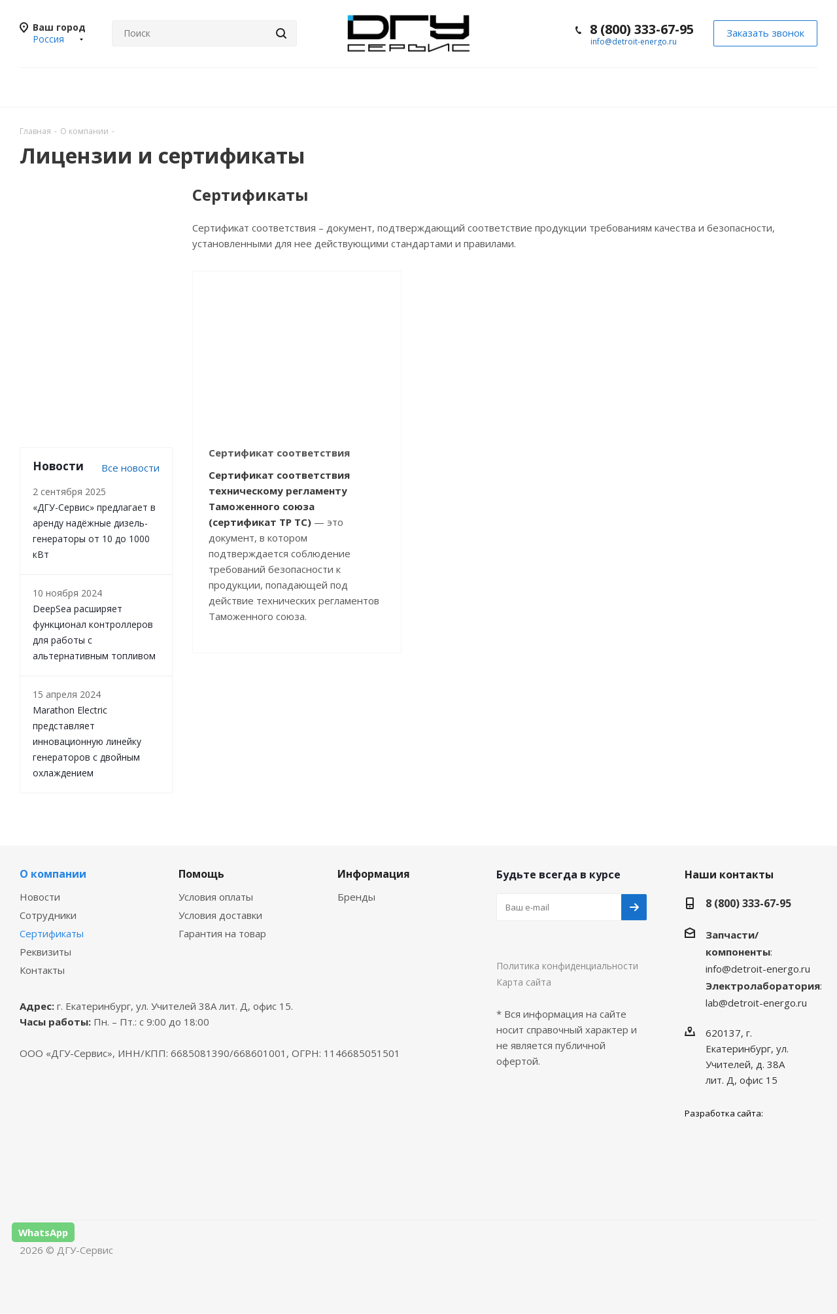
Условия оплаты (216, 896)
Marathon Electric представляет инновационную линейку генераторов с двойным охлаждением (87, 741)
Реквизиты (45, 951)
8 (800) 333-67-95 (642, 29)
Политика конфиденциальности (567, 966)
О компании (53, 874)
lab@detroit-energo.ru (756, 1002)
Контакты (42, 970)
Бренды (356, 896)
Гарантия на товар (222, 933)
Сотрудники (48, 915)
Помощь (201, 874)
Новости (40, 896)
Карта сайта (523, 982)
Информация (373, 874)
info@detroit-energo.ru (633, 41)
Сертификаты (52, 933)
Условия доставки (220, 915)
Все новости (130, 467)
